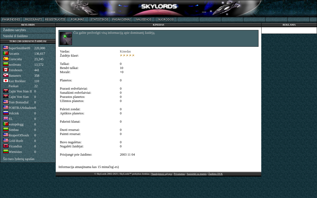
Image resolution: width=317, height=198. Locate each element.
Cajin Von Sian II (20, 91)
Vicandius (15, 146)
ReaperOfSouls (19, 135)
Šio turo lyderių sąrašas (18, 159)
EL (11, 119)
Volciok (14, 113)
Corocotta (15, 59)
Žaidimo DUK (215, 173)
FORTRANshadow (21, 108)
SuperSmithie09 (19, 48)
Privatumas (179, 173)
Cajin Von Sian (19, 97)
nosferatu (15, 65)
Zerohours (15, 70)
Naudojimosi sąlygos (161, 173)
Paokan (13, 86)
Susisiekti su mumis (197, 173)
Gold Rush (16, 141)
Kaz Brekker (17, 81)
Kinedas (125, 51)
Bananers (15, 76)
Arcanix (14, 54)
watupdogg (16, 124)
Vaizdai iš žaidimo (15, 36)
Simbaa (13, 130)
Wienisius (15, 152)
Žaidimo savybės (14, 30)
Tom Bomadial (18, 102)
